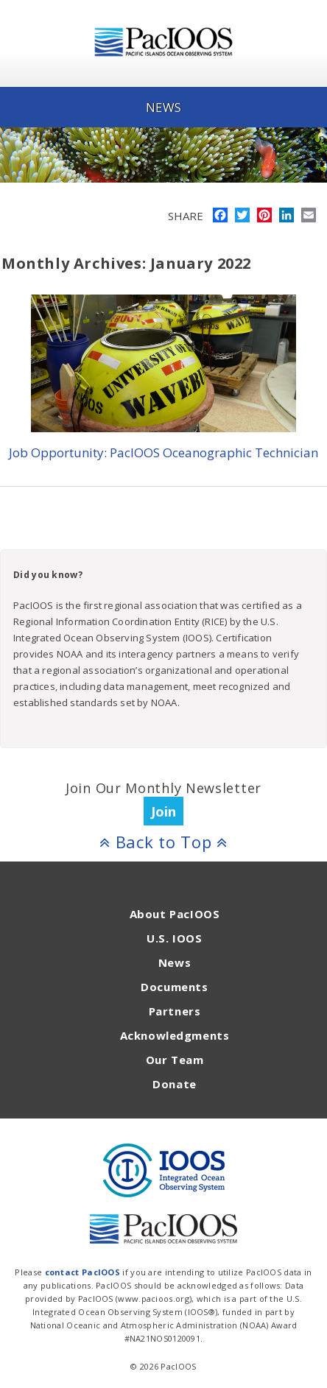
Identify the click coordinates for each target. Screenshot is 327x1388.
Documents (174, 986)
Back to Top (163, 842)
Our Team (175, 1059)
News (174, 962)
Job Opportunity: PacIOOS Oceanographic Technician (163, 452)
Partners (175, 1011)
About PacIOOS (175, 913)
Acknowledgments (175, 1035)
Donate (174, 1084)
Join (163, 811)
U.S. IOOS (174, 938)
